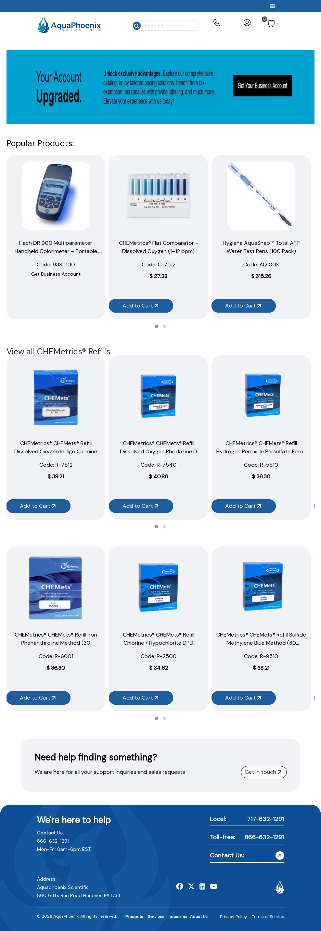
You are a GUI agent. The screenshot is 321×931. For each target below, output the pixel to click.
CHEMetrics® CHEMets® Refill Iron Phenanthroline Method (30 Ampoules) (56, 643)
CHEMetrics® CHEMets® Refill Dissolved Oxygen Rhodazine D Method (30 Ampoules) (158, 451)
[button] (156, 326)
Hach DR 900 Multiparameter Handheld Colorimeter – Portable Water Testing (56, 251)
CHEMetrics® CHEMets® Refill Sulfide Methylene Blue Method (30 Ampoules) (261, 643)
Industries (177, 916)
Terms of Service (268, 916)
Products (134, 916)
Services (156, 916)
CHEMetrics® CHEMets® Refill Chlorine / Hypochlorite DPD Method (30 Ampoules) (158, 643)
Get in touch (263, 772)
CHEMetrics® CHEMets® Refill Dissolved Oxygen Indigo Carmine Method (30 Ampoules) (55, 451)
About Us (199, 916)
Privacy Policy (233, 916)
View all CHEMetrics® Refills (58, 351)
